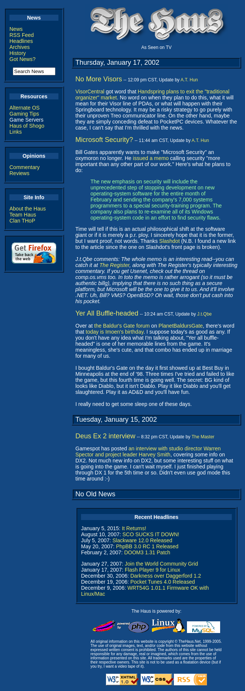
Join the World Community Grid (161, 564)
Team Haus (22, 215)
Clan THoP (22, 221)
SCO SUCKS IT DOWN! (150, 534)
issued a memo (151, 158)
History (17, 53)
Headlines (21, 41)
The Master (202, 436)
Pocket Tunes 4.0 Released (162, 582)
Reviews (19, 173)
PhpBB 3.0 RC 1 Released (147, 546)
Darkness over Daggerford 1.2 (165, 576)
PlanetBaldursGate (181, 326)
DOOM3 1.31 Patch (147, 552)
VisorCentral (89, 91)
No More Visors (98, 79)
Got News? (22, 59)
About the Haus (27, 209)
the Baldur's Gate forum (122, 326)
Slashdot (169, 241)
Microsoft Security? (104, 139)
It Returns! (134, 528)
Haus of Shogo (26, 126)
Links (15, 132)
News (16, 29)
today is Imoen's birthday (114, 332)
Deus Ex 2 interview (105, 436)
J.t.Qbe (204, 314)
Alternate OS (24, 108)
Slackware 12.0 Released (142, 540)
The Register (114, 265)
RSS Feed (21, 35)
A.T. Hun (189, 79)
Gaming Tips (24, 114)
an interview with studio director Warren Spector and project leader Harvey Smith (147, 451)
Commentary (24, 167)
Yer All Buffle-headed (106, 313)
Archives (19, 47)
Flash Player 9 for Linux (152, 570)
